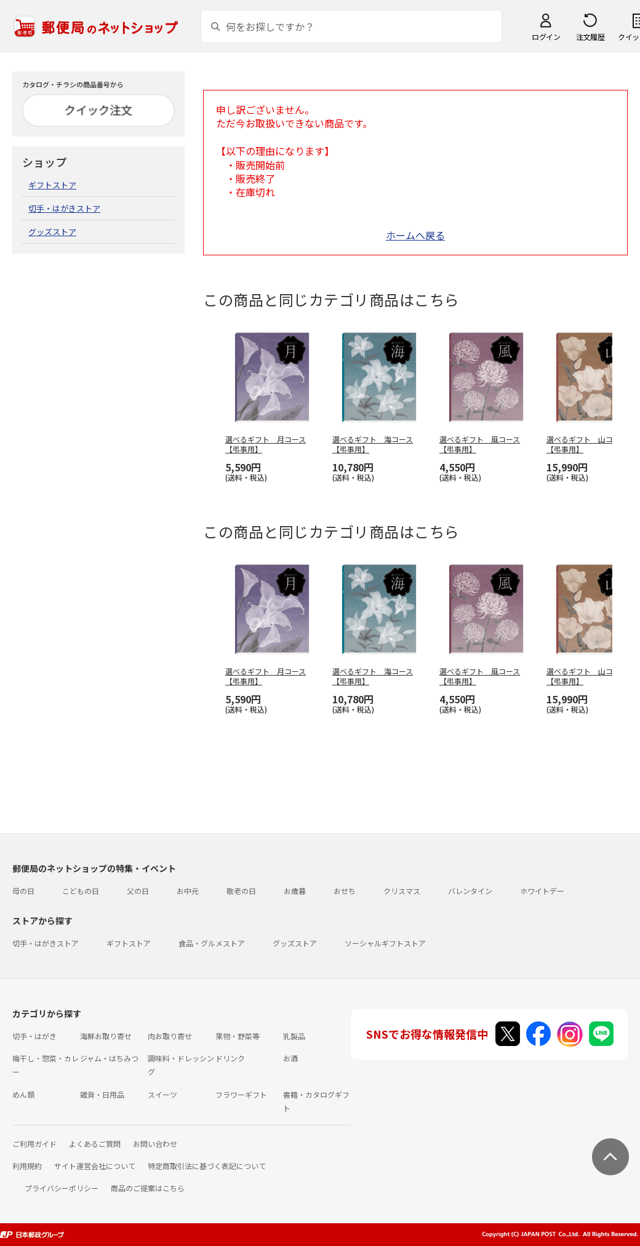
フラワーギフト (241, 1094)
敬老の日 (241, 890)
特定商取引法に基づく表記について (207, 1165)
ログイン (546, 36)
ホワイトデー (542, 890)
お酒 (290, 1058)
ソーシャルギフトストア (385, 943)
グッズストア (52, 232)
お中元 (188, 890)
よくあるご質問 (95, 1143)
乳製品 (294, 1036)
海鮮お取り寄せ (106, 1036)
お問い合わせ (155, 1143)
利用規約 (27, 1165)
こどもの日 (80, 890)
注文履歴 (590, 36)
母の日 (23, 890)
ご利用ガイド (34, 1143)
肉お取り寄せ (170, 1036)
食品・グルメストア (211, 943)
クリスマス (401, 890)
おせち (345, 890)
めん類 (23, 1094)
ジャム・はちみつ (109, 1058)
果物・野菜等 (237, 1036)
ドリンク (230, 1058)
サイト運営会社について (94, 1165)
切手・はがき (34, 1036)
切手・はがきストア (64, 208)
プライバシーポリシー (61, 1188)
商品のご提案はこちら (148, 1188)
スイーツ (162, 1094)
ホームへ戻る (415, 235)
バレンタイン (470, 890)
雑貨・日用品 (102, 1094)
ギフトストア (52, 185)
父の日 (138, 890)
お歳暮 (295, 890)
